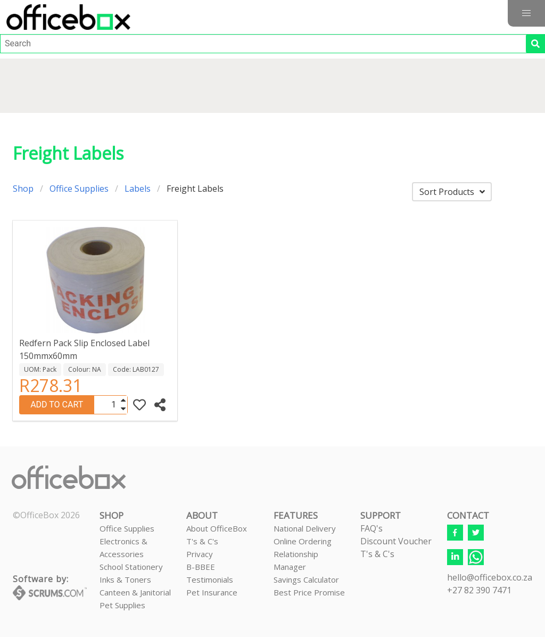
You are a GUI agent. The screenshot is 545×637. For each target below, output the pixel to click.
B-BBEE (200, 566)
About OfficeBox (216, 528)
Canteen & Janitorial (135, 592)
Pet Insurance (211, 592)
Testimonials (209, 579)
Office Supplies (79, 188)
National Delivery (305, 528)
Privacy (199, 554)
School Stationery (131, 566)
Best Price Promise (309, 592)
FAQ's (371, 528)
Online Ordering (303, 541)
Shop (23, 188)
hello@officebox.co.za (489, 577)
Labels (138, 188)
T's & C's (202, 541)
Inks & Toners (125, 579)
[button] (526, 13)
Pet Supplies (122, 605)
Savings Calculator (306, 579)
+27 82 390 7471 (479, 590)
